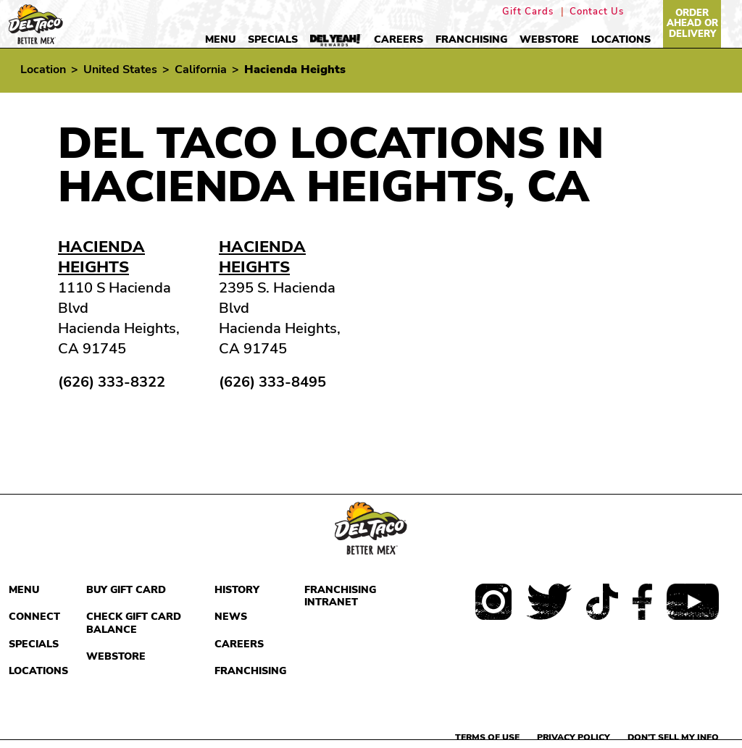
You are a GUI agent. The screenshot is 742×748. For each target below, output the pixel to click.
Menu (220, 39)
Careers (398, 39)
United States (120, 69)
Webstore (549, 39)
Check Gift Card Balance (133, 623)
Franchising (471, 39)
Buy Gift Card (126, 590)
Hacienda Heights (101, 257)
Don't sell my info (673, 737)
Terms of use (487, 737)
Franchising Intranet (340, 596)
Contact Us (597, 12)
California (201, 69)
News (230, 616)
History (236, 590)
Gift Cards (528, 12)
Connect (34, 616)
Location (43, 69)
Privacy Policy (573, 737)
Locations (621, 39)
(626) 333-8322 (111, 382)
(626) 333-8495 (272, 382)
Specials (273, 39)
